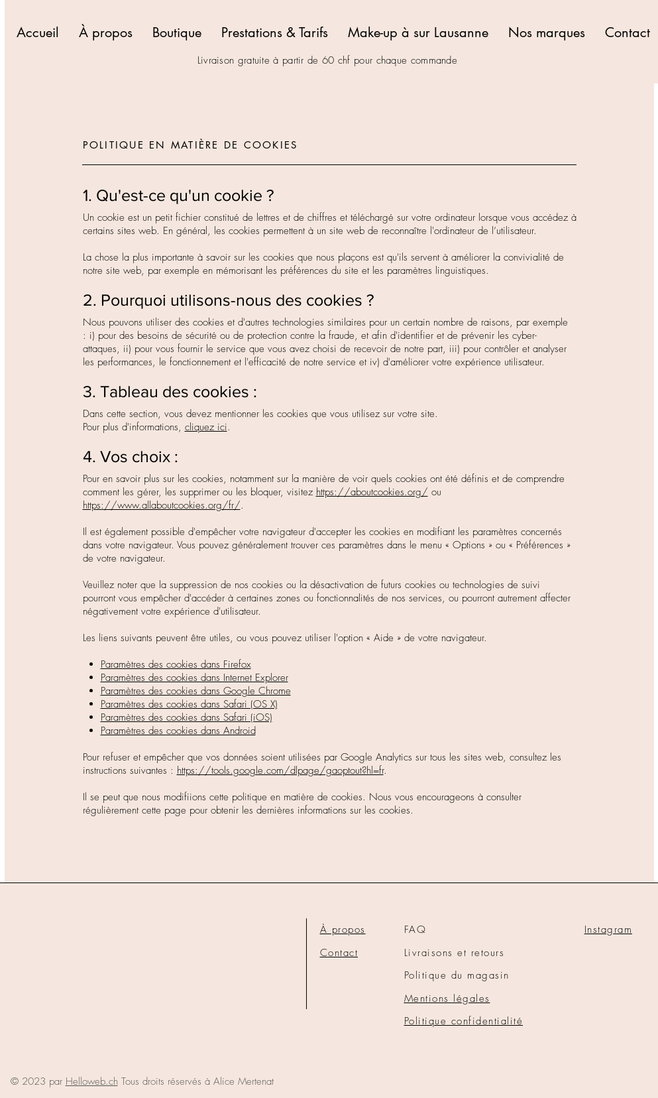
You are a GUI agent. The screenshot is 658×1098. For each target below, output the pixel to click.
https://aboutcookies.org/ (372, 492)
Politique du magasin (457, 975)
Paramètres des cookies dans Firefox (176, 664)
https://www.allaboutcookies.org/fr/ (162, 505)
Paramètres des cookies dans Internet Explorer (194, 677)
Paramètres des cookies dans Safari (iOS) (186, 717)
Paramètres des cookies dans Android (178, 730)
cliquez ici (206, 427)
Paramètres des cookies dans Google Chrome (196, 691)
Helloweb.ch (92, 1081)
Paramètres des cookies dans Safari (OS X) (189, 704)
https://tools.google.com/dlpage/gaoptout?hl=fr (280, 770)
